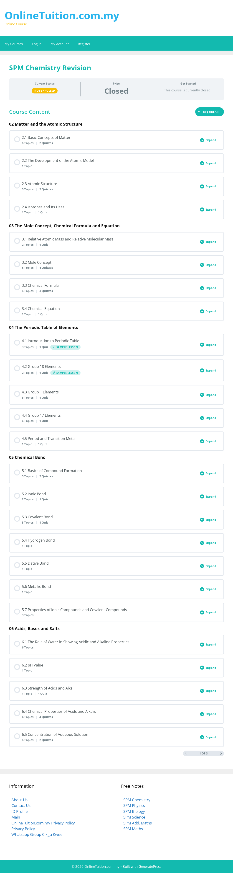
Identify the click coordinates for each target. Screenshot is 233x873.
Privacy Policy (23, 828)
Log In (36, 43)
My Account (60, 43)
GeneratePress (150, 866)
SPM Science (134, 817)
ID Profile (19, 811)
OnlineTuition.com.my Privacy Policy (43, 823)
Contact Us (20, 805)
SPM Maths (133, 828)
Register (84, 43)
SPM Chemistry (136, 799)
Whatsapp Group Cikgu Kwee (37, 834)
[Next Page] (221, 753)
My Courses (14, 43)
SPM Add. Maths (137, 823)
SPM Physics (134, 805)
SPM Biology (134, 811)
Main (15, 817)
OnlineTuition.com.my (62, 15)
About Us (19, 799)
